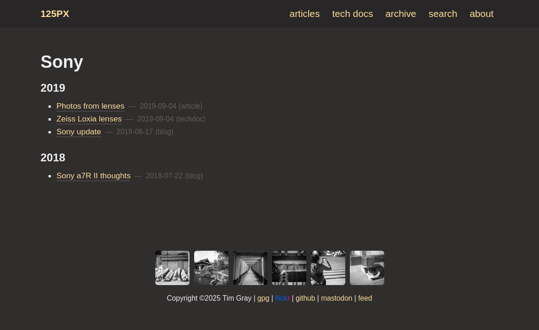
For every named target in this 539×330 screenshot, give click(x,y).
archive (401, 13)
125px (55, 13)
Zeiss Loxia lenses (89, 118)
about (482, 13)
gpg (263, 298)
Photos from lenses (90, 105)
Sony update (78, 131)
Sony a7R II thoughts (93, 175)
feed (365, 298)
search (443, 13)
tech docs (352, 13)
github (306, 298)
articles (304, 13)
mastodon (337, 298)
